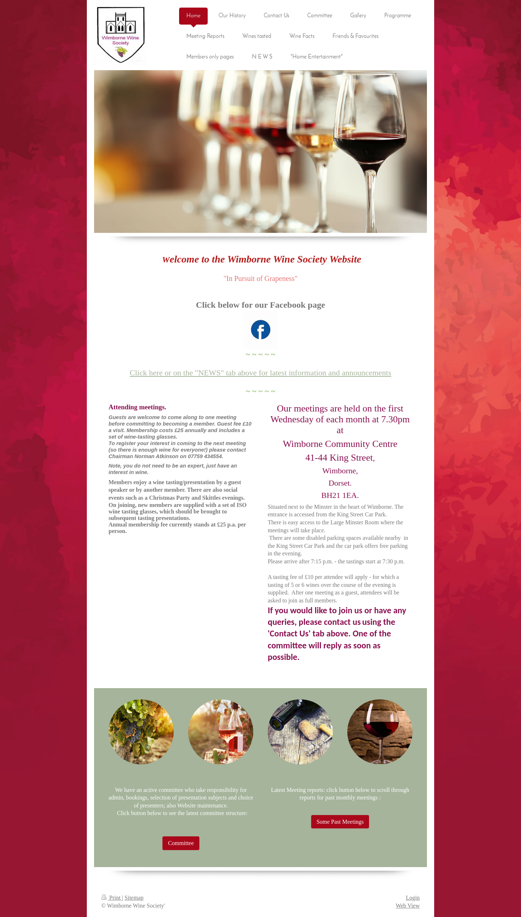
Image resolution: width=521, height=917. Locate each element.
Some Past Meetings (340, 822)
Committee (181, 843)
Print (111, 898)
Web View (408, 906)
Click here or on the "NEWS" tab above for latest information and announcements (260, 372)
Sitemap (133, 898)
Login (413, 898)
